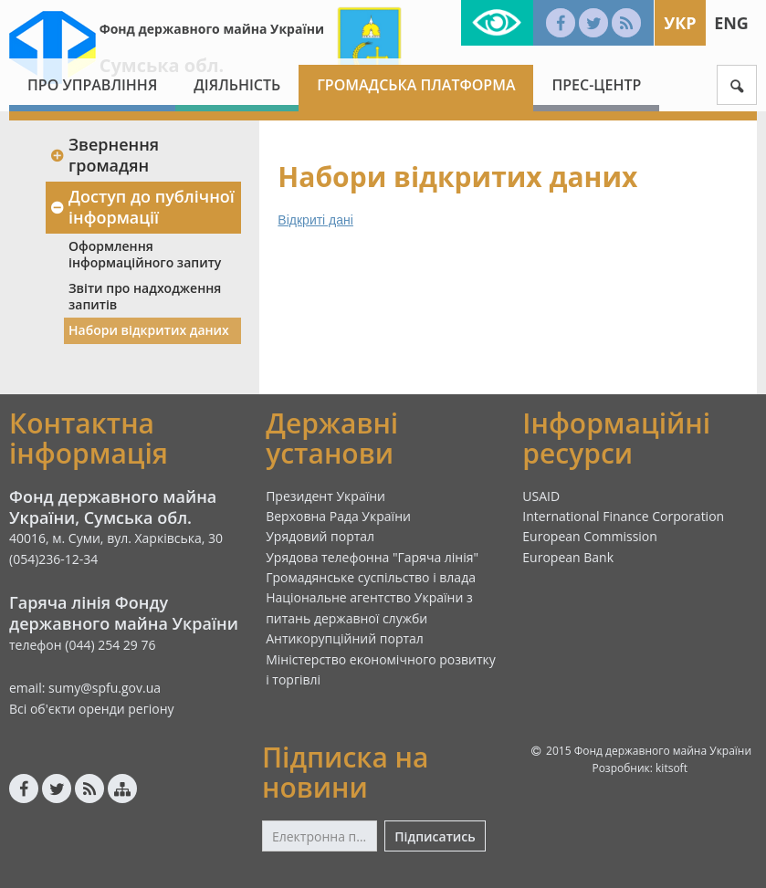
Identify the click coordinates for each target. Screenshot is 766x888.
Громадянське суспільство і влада (371, 577)
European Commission (589, 536)
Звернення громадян (104, 154)
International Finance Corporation (623, 516)
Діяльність (237, 85)
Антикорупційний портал (345, 638)
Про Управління (92, 85)
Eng (731, 23)
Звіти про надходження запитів (144, 296)
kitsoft (671, 768)
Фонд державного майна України (212, 28)
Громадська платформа (416, 85)
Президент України (325, 496)
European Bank (568, 557)
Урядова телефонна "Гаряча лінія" (372, 557)
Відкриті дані (315, 220)
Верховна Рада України (338, 516)
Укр (680, 23)
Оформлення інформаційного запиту (144, 254)
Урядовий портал (320, 536)
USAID (541, 496)
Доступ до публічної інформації (142, 206)
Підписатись (434, 836)
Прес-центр (596, 85)
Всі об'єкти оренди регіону (91, 708)
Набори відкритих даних (148, 330)
